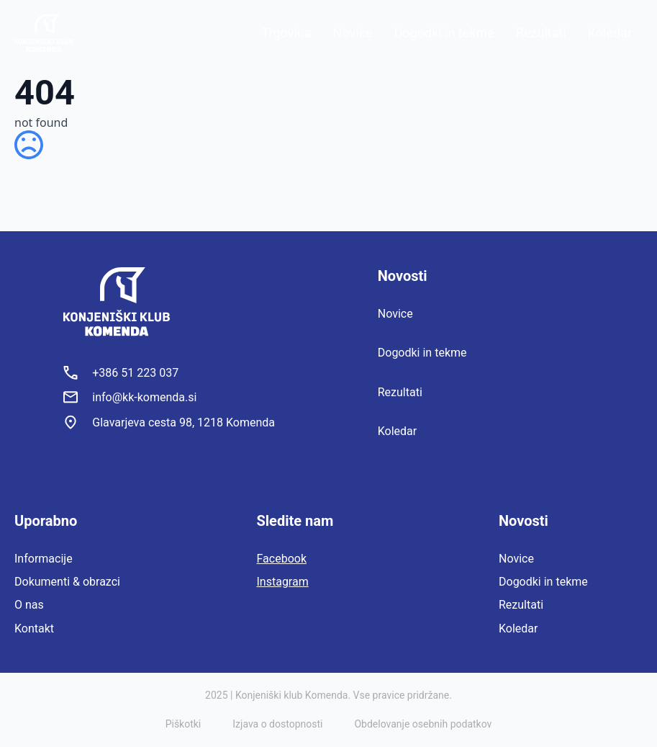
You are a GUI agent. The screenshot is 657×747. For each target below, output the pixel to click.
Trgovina (287, 32)
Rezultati (541, 32)
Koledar (610, 32)
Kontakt (34, 628)
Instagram (283, 582)
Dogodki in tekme (444, 32)
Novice (353, 32)
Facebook (282, 558)
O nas (29, 605)
